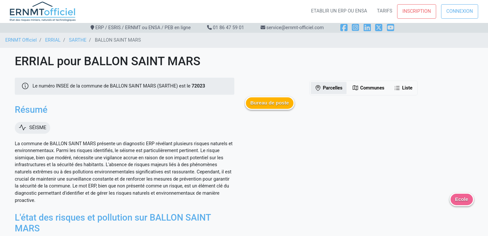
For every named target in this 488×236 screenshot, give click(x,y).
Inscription (416, 11)
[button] (270, 108)
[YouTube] (390, 27)
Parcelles (329, 88)
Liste (403, 88)
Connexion (459, 11)
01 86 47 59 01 (228, 27)
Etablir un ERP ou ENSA (339, 11)
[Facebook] (344, 27)
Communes (368, 88)
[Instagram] (355, 27)
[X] (378, 27)
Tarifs (385, 11)
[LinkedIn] (367, 27)
